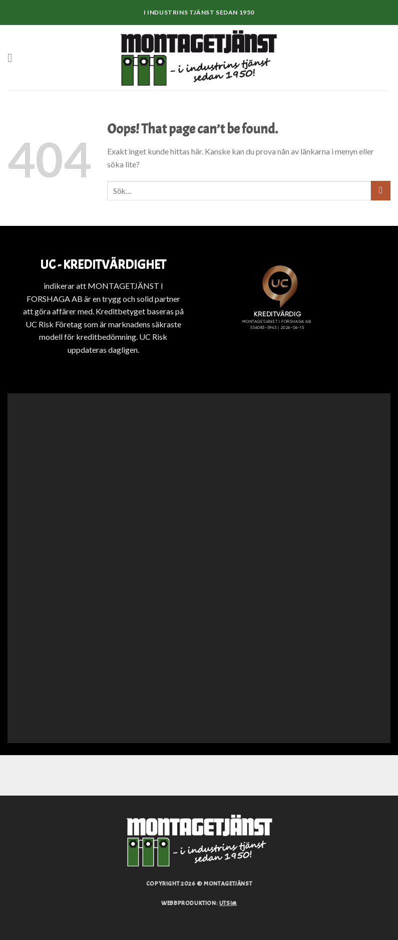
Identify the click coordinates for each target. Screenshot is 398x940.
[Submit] (380, 190)
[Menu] (14, 57)
